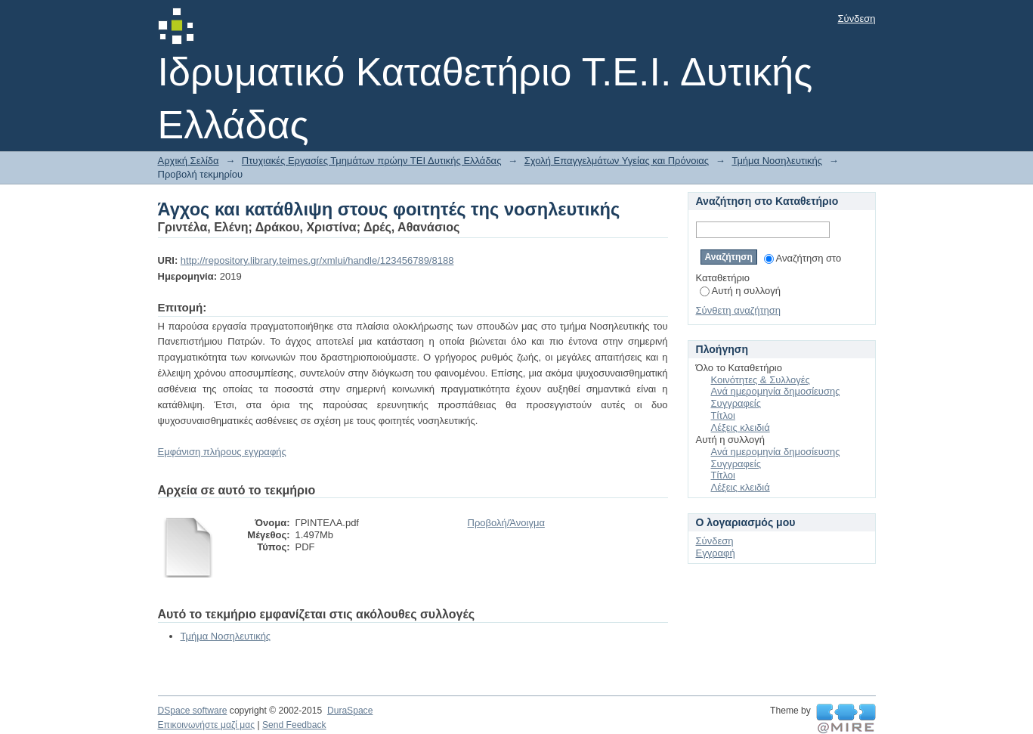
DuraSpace (350, 710)
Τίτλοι (723, 415)
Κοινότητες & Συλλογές (760, 380)
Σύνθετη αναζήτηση (738, 310)
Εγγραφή (715, 553)
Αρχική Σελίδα (188, 160)
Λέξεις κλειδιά (740, 427)
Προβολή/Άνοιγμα (506, 522)
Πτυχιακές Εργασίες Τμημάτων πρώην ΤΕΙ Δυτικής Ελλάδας (372, 160)
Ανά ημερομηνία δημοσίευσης (775, 391)
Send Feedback (294, 725)
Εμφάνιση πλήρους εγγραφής (222, 451)
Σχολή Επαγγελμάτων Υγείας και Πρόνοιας (616, 160)
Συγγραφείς (736, 403)
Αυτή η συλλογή (740, 290)
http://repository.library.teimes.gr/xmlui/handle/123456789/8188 (317, 260)
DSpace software (192, 710)
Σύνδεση (857, 18)
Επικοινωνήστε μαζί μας (206, 725)
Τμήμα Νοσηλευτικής (776, 160)
